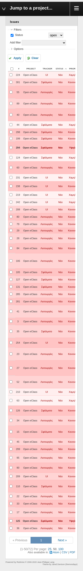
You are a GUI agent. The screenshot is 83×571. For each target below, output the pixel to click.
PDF (72, 552)
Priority (74, 69)
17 (18, 512)
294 (18, 147)
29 (18, 230)
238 (18, 186)
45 (18, 441)
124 (18, 157)
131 (18, 287)
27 (18, 368)
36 (18, 528)
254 (18, 342)
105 (18, 272)
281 (18, 301)
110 (18, 486)
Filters (17, 29)
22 (18, 496)
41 (18, 311)
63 (18, 400)
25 (50, 549)
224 (18, 75)
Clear (35, 58)
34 (18, 420)
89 (18, 103)
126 (18, 410)
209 (18, 476)
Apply (17, 58)
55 (18, 92)
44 (18, 124)
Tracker (47, 69)
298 (18, 132)
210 (18, 392)
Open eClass (30, 75)
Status (18, 35)
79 (18, 224)
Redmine (21, 562)
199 (18, 138)
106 (18, 261)
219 (18, 195)
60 (18, 167)
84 (18, 248)
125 (18, 521)
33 (18, 503)
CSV (65, 552)
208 (18, 209)
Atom (56, 552)
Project (31, 69)
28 (18, 238)
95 (18, 457)
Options (18, 49)
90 (18, 467)
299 (18, 449)
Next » (62, 540)
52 (18, 382)
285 (18, 294)
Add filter (15, 42)
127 (18, 279)
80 (18, 216)
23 (18, 354)
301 (18, 82)
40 (18, 114)
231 (18, 177)
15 (18, 431)
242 (18, 202)
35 (18, 331)
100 (60, 549)
